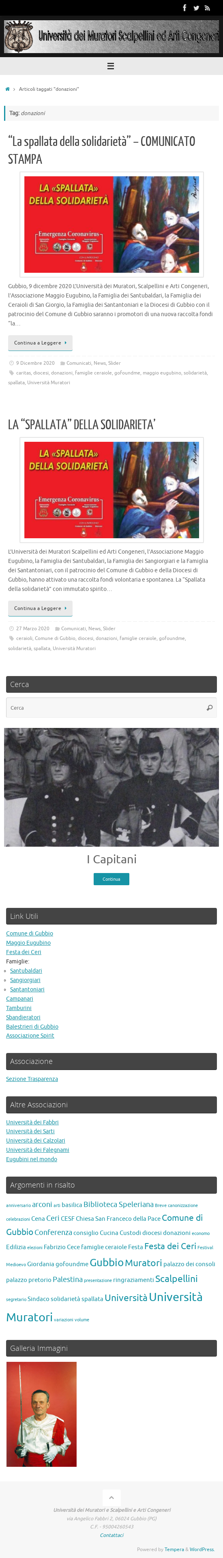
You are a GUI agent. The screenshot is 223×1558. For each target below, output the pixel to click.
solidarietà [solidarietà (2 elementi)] (65, 1299)
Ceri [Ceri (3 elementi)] (53, 1218)
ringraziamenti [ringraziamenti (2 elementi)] (133, 1280)
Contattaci (111, 1535)
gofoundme (127, 373)
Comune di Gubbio (55, 638)
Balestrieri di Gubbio (32, 1026)
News (100, 363)
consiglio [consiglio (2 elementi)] (86, 1233)
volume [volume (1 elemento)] (82, 1320)
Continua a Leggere (41, 343)
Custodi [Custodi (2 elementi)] (130, 1233)
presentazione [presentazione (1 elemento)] (98, 1280)
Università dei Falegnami (37, 1150)
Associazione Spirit (30, 1035)
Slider (114, 363)
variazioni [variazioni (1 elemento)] (63, 1320)
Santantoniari (27, 989)
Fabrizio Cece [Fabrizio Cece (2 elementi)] (62, 1247)
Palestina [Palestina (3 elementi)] (68, 1279)
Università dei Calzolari (35, 1140)
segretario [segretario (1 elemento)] (16, 1299)
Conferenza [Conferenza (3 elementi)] (53, 1232)
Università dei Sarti (30, 1131)
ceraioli (24, 638)
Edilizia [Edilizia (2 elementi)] (16, 1247)
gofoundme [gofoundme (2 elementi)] (72, 1264)
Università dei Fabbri (32, 1122)
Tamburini (19, 1008)
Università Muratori (48, 382)
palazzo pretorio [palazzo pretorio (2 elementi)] (28, 1280)
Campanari (19, 998)
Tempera (174, 1549)
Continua (111, 879)
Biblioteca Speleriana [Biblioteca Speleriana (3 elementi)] (119, 1204)
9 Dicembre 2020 (35, 363)
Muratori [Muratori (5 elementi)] (143, 1263)
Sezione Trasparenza (32, 1079)
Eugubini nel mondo (31, 1159)
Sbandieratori (23, 1017)
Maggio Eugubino (28, 943)
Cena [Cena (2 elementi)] (38, 1219)
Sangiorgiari (25, 980)
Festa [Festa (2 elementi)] (135, 1247)
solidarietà (195, 373)
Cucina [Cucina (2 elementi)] (109, 1233)
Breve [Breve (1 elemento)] (161, 1205)
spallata (16, 382)
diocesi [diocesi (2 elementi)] (152, 1233)
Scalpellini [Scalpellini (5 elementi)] (176, 1279)
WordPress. (202, 1549)
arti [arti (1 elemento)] (57, 1205)
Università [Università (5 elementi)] (126, 1298)
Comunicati (78, 363)
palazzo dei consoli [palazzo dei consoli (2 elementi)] (189, 1264)
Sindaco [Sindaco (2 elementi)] (38, 1299)
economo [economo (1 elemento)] (201, 1233)
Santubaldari (26, 970)
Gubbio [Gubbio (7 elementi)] (107, 1262)
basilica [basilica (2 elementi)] (72, 1205)
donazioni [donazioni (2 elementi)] (177, 1233)
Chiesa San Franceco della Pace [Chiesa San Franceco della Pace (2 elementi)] (118, 1219)
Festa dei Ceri (23, 952)
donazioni (62, 373)
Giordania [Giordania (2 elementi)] (40, 1264)
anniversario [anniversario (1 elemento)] (18, 1205)
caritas (23, 373)
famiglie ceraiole (93, 373)
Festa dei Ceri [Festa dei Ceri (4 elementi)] (170, 1246)
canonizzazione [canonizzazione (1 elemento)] (183, 1205)
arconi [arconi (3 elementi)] (42, 1204)
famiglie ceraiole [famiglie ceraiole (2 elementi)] (104, 1247)
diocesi (41, 373)
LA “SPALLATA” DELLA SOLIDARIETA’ (82, 425)
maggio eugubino (162, 373)
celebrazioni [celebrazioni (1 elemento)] (18, 1219)
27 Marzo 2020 (32, 628)
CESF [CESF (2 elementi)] (68, 1219)
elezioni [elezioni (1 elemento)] (35, 1247)
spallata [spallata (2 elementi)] (92, 1299)
